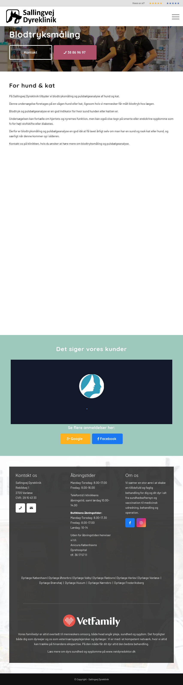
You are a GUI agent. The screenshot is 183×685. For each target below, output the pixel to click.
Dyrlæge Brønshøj (50, 583)
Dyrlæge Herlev (126, 578)
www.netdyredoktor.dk (121, 651)
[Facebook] (107, 439)
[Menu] (173, 16)
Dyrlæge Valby (82, 578)
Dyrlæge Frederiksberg (129, 583)
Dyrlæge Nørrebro (99, 583)
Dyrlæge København (34, 578)
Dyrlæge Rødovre (104, 578)
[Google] (75, 439)
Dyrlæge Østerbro (60, 578)
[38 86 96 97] (75, 52)
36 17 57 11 (81, 555)
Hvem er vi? (139, 3)
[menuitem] (138, 3)
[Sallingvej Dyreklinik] (34, 16)
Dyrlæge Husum (75, 583)
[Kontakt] (30, 52)
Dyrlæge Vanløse (148, 578)
